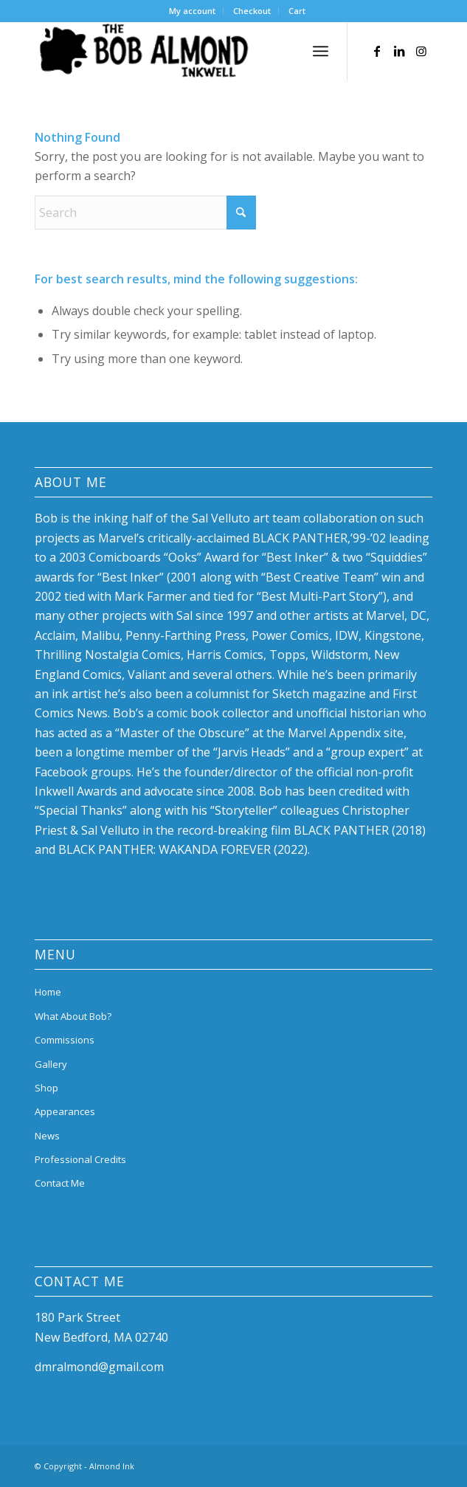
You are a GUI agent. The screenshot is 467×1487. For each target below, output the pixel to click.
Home (48, 991)
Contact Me (60, 1183)
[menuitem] (193, 11)
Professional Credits (80, 1159)
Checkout (252, 10)
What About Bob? (73, 1016)
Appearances (65, 1111)
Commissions (64, 1039)
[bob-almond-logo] (193, 50)
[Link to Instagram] (421, 51)
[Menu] (320, 51)
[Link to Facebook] (377, 51)
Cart (296, 10)
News (47, 1135)
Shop (46, 1087)
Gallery (51, 1064)
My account (192, 10)
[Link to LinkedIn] (399, 51)
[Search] (145, 213)
